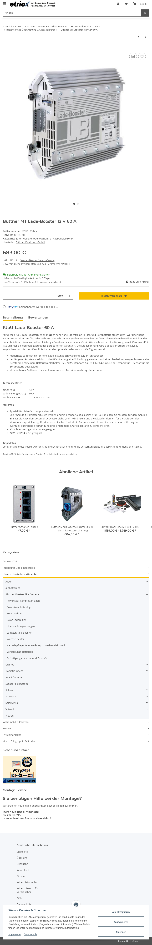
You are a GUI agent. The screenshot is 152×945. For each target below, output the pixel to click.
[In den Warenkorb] (5, 48)
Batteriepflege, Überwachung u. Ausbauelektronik (44, 238)
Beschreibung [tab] (13, 317)
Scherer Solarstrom (17, 683)
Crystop (10, 664)
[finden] (145, 13)
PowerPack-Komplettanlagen (23, 600)
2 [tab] (78, 204)
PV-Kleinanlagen (12, 734)
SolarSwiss (12, 702)
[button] (118, 3)
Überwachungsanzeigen (21, 626)
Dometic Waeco (14, 671)
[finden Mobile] (72, 13)
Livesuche (22, 863)
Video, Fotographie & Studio (19, 741)
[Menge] (32, 295)
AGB (19, 898)
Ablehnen (121, 932)
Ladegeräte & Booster (19, 632)
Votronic (10, 709)
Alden (9, 581)
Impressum (14, 934)
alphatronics (13, 588)
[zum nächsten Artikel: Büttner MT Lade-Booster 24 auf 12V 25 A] (145, 36)
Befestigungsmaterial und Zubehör (27, 658)
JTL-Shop (134, 940)
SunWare (11, 696)
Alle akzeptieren (121, 912)
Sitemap (21, 876)
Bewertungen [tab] (38, 317)
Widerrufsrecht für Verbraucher (27, 890)
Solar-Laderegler (16, 619)
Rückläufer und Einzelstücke (19, 567)
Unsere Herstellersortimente (20, 574)
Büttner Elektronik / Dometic (22, 594)
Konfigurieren (121, 922)
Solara (9, 690)
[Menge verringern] (7, 295)
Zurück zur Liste (13, 26)
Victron (10, 715)
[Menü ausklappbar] (4, 2)
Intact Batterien (14, 677)
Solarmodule (14, 613)
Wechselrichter (15, 639)
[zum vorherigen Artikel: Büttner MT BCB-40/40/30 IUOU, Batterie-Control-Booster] (138, 36)
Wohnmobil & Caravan (16, 722)
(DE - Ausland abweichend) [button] (48, 282)
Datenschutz (30, 934)
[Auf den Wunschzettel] (142, 56)
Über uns (22, 857)
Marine (7, 728)
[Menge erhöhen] (69, 295)
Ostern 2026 (10, 561)
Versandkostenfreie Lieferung (38, 260)
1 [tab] (74, 204)
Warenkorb (23, 870)
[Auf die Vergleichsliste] (133, 56)
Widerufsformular (27, 882)
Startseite (22, 851)
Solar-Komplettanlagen (20, 607)
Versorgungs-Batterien (20, 651)
